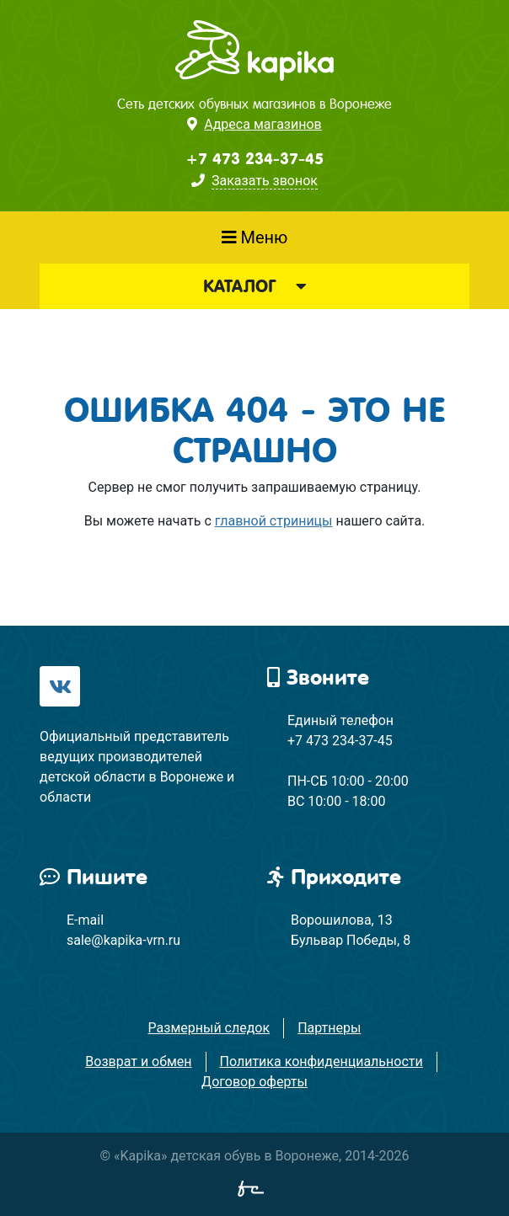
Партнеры (329, 1028)
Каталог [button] (254, 286)
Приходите (334, 877)
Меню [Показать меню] (255, 237)
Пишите (93, 877)
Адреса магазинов (262, 124)
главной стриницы (274, 521)
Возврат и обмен (138, 1061)
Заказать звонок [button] (265, 181)
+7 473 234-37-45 (254, 159)
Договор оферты (254, 1082)
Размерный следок (209, 1028)
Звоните (318, 677)
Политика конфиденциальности (321, 1061)
